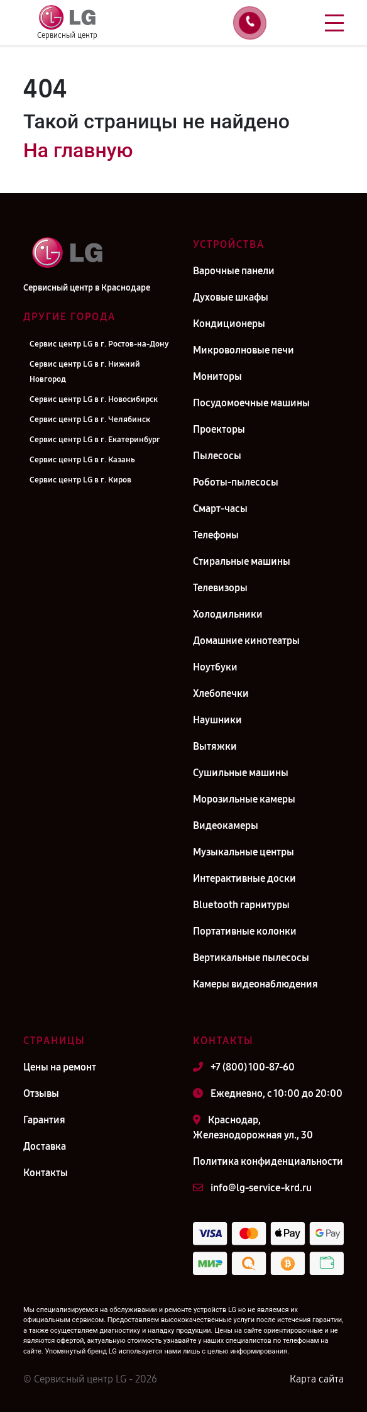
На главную (78, 150)
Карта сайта (317, 1379)
